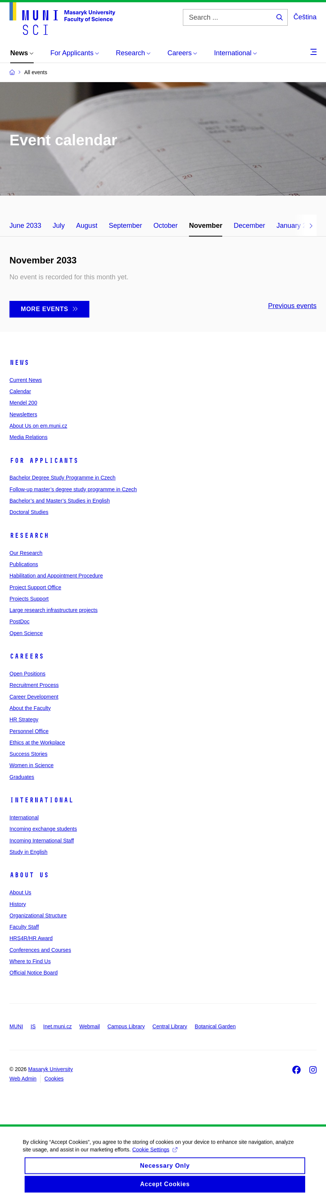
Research (29, 535)
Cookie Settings (154, 1159)
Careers (26, 656)
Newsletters (23, 414)
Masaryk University (50, 1069)
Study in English (28, 852)
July (59, 225)
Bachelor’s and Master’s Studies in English (59, 501)
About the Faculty (30, 708)
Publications (23, 564)
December (249, 225)
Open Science (26, 633)
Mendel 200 (23, 403)
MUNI (16, 1026)
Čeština (305, 17)
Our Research (25, 553)
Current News (25, 380)
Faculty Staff (24, 927)
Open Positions (27, 674)
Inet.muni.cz (57, 1026)
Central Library (170, 1026)
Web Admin (22, 1079)
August (86, 225)
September (125, 225)
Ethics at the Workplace (37, 743)
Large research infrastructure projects (53, 610)
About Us (29, 875)
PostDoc (19, 621)
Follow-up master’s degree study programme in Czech (73, 489)
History (17, 904)
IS (33, 1026)
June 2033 (25, 225)
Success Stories (28, 754)
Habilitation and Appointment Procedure (56, 576)
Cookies (54, 1079)
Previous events (292, 306)
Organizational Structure (38, 915)
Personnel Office (28, 731)
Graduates (21, 777)
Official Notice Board (33, 973)
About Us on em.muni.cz (38, 426)
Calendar (20, 391)
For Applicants (43, 460)
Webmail (90, 1026)
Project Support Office (35, 587)
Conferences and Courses (40, 950)
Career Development (33, 697)
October (165, 225)
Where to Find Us (30, 961)
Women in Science (31, 765)
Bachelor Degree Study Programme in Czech (62, 478)
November (205, 225)
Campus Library (126, 1026)
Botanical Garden (215, 1026)
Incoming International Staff (41, 841)
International (41, 800)
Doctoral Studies (28, 512)
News (19, 362)
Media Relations (28, 437)
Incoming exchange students (43, 829)
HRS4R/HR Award (31, 938)
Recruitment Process (34, 685)
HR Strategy (23, 719)
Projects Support (29, 599)
